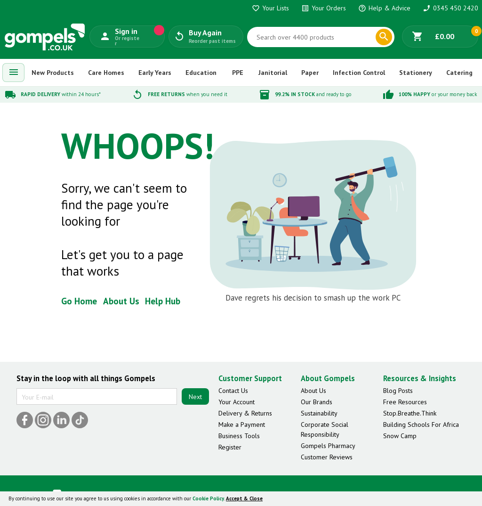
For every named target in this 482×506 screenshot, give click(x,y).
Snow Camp (400, 436)
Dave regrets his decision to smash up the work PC (313, 297)
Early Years (154, 72)
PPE (237, 72)
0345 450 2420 (450, 8)
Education (201, 72)
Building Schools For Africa (421, 424)
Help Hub (162, 301)
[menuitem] (13, 72)
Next (195, 396)
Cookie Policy (208, 498)
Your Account (236, 402)
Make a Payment (241, 424)
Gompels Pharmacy (328, 445)
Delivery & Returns (245, 413)
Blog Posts (398, 390)
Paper (310, 72)
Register (229, 447)
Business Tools (239, 436)
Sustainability (319, 413)
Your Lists (270, 8)
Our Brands (316, 402)
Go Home (79, 301)
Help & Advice (384, 8)
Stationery (415, 72)
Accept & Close (244, 498)
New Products (53, 72)
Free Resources (405, 402)
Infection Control (359, 72)
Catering (459, 72)
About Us (121, 301)
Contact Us (233, 390)
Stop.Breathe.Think (409, 413)
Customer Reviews (327, 457)
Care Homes (106, 72)
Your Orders (323, 8)
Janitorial (272, 72)
